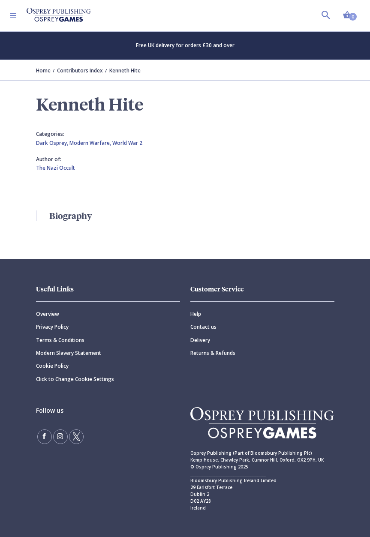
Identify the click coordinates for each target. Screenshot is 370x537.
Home (43, 70)
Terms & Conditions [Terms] (60, 340)
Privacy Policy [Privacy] (52, 326)
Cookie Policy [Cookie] (52, 365)
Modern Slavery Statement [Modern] (68, 353)
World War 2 (127, 143)
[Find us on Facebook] (44, 436)
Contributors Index (80, 70)
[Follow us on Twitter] (76, 436)
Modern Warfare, (90, 143)
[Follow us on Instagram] (60, 436)
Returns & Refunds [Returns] (212, 353)
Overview (47, 314)
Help (195, 314)
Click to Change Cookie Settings (75, 379)
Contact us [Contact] (203, 326)
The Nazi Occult (55, 167)
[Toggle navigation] (13, 15)
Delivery (200, 340)
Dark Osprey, (52, 143)
